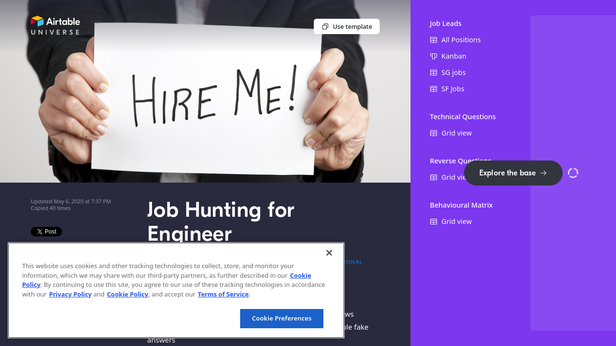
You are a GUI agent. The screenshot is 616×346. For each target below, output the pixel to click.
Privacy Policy (70, 294)
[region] (176, 290)
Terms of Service (223, 294)
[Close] (329, 252)
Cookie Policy (127, 294)
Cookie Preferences (281, 318)
